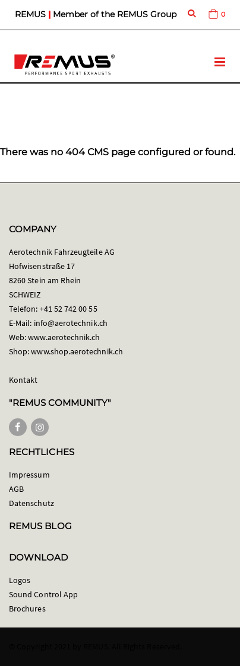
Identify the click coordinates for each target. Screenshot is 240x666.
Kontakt (23, 379)
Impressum (29, 474)
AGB (16, 489)
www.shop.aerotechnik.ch (77, 351)
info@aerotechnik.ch (71, 323)
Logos (19, 580)
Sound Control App (43, 594)
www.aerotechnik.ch (64, 337)
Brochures (27, 608)
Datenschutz (31, 503)
